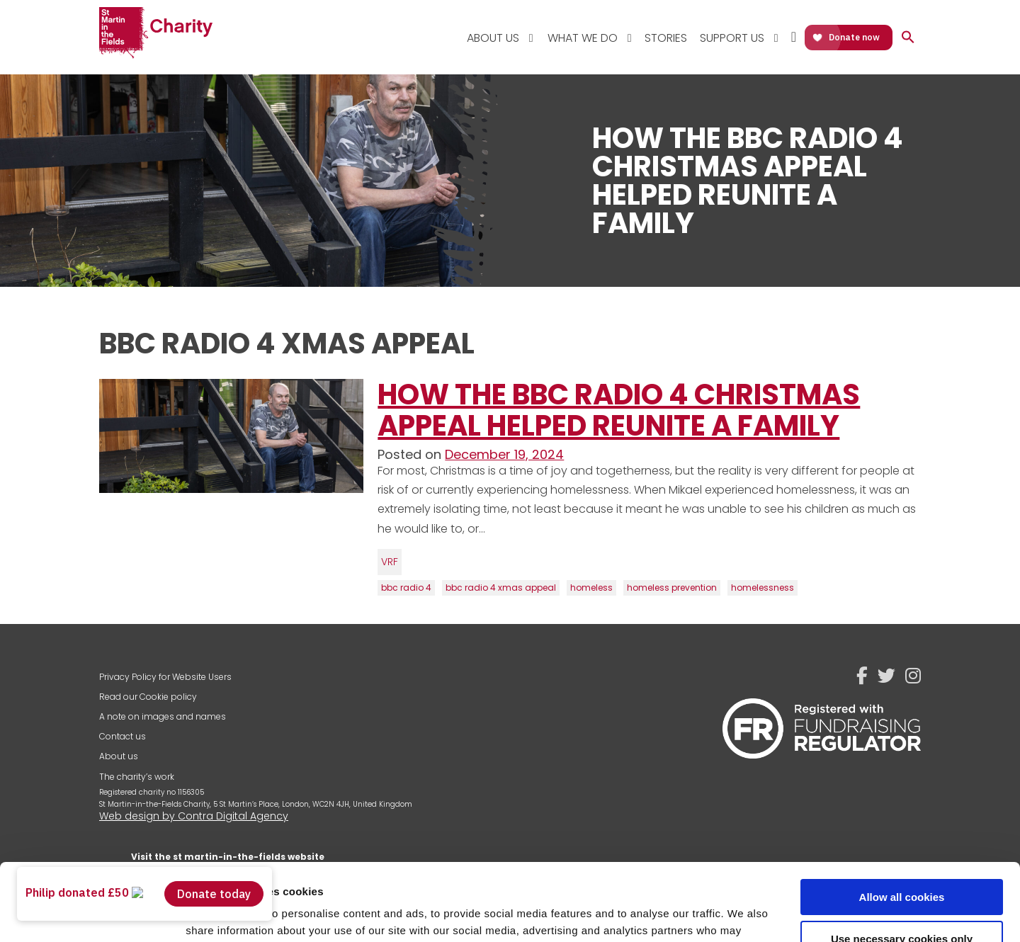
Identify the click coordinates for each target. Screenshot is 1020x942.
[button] (908, 38)
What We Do (583, 38)
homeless (591, 587)
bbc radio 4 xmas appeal (501, 587)
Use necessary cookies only (902, 866)
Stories (666, 38)
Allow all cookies (902, 825)
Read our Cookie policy (148, 697)
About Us (493, 38)
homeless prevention (672, 587)
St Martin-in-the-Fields (155, 33)
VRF (389, 562)
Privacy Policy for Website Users (165, 677)
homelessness (762, 587)
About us (118, 756)
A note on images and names (162, 716)
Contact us (122, 736)
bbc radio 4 (406, 587)
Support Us (732, 38)
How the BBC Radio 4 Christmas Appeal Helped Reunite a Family (619, 410)
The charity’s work (136, 777)
